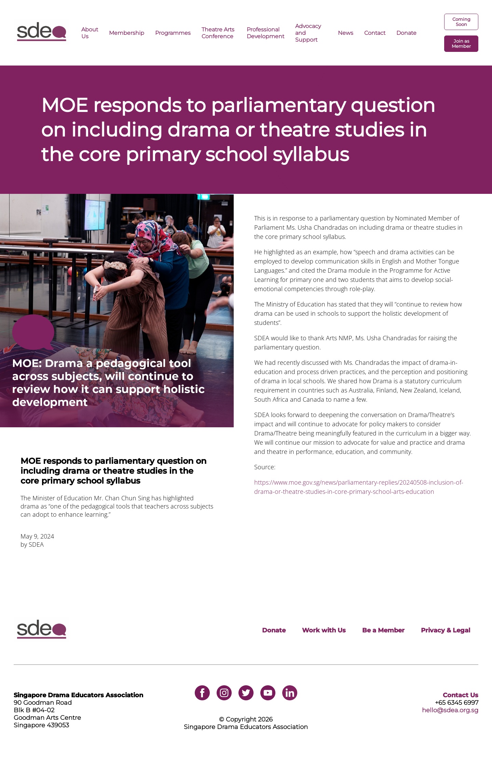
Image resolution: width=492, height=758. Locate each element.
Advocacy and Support (308, 33)
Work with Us (324, 630)
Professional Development (265, 33)
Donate (406, 32)
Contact (374, 32)
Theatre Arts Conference (218, 33)
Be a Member (383, 630)
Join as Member (461, 44)
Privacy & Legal (445, 630)
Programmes (173, 32)
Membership (126, 32)
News (345, 32)
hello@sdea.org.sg (450, 710)
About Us (89, 33)
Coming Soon (461, 22)
